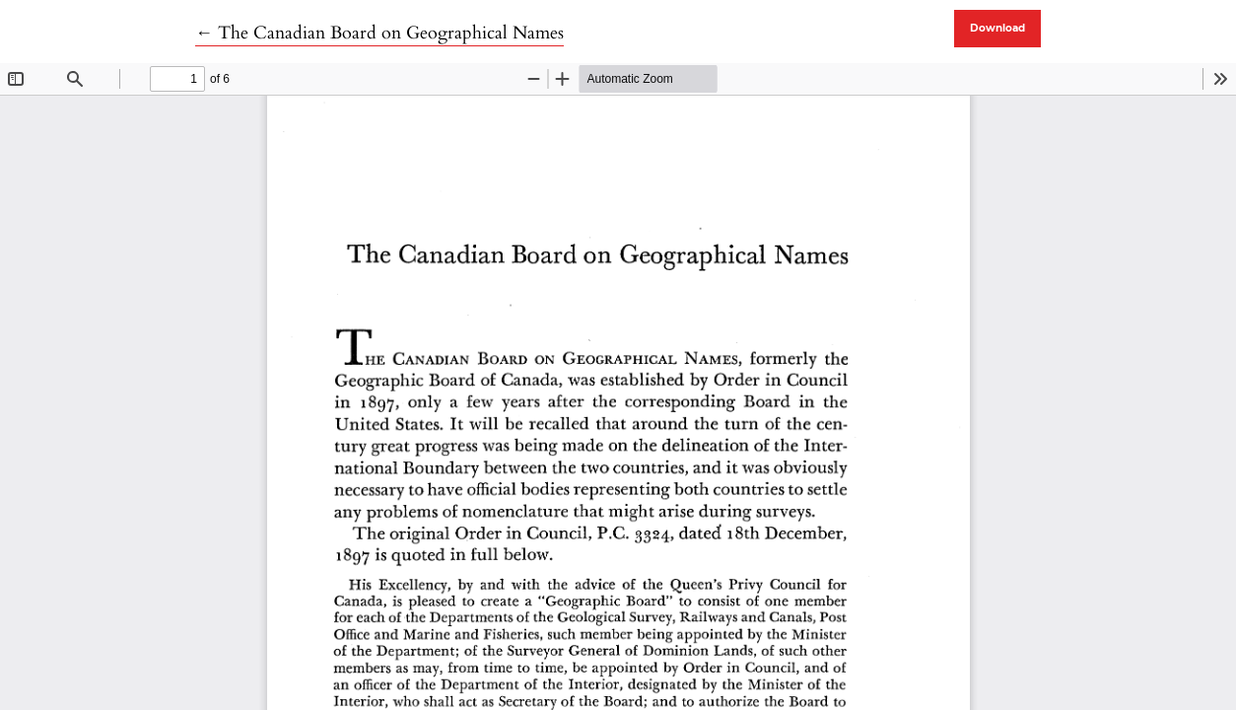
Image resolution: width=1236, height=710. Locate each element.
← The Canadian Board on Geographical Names (379, 33)
